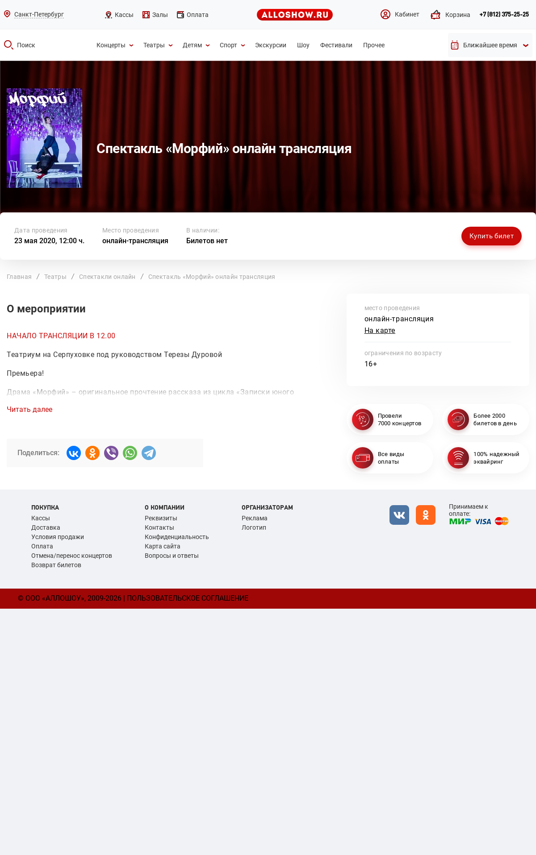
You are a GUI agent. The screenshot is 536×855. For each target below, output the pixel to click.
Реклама (255, 518)
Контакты (159, 527)
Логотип (254, 527)
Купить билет (491, 236)
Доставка (45, 527)
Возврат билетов (56, 565)
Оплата (42, 546)
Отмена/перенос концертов (71, 555)
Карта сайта (162, 546)
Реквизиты (161, 518)
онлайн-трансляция (135, 241)
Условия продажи (57, 536)
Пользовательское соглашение (187, 598)
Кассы (40, 518)
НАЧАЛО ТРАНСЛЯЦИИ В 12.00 (61, 336)
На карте (380, 330)
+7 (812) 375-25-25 (504, 15)
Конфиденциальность (177, 536)
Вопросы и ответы (172, 555)
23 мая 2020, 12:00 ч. (49, 241)
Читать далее (29, 410)
